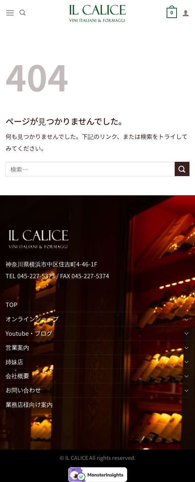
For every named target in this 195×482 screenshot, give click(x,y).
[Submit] (182, 169)
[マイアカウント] (185, 13)
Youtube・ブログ (29, 333)
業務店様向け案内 (29, 404)
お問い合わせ (23, 389)
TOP (11, 304)
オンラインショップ (32, 318)
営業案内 (17, 347)
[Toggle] (186, 319)
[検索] (22, 13)
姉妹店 (14, 361)
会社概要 (17, 375)
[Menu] (10, 13)
